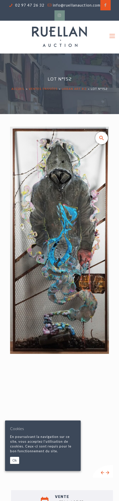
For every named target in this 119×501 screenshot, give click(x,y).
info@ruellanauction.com (76, 5)
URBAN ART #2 (74, 88)
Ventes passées (43, 88)
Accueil (18, 88)
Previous (102, 473)
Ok (14, 460)
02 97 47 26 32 (29, 5)
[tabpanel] (59, 302)
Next (107, 473)
